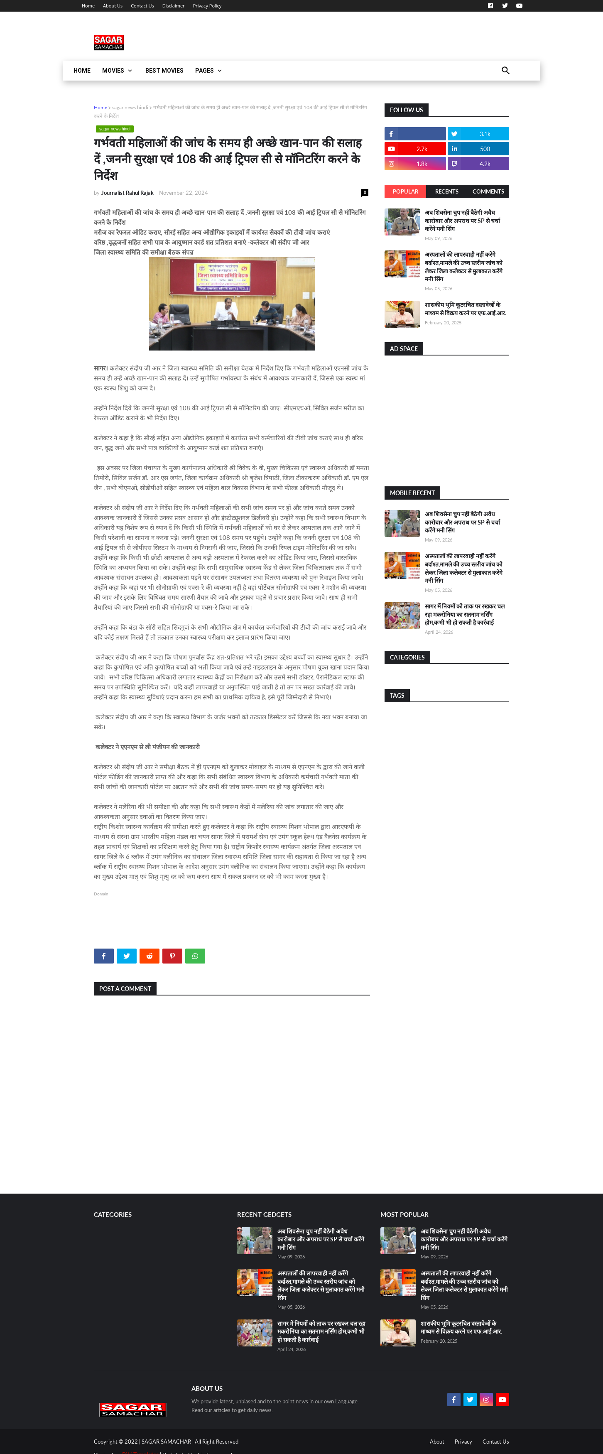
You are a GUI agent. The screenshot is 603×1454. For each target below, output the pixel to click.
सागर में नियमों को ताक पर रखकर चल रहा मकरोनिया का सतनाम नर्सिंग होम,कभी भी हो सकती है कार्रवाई (465, 614)
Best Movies (164, 70)
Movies (113, 70)
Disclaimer (173, 5)
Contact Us (142, 5)
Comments (488, 191)
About (437, 1441)
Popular (405, 191)
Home (88, 5)
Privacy (463, 1441)
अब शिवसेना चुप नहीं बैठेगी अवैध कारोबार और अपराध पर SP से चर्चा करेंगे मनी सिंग (462, 220)
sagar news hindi (130, 107)
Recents (446, 191)
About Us (113, 5)
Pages (204, 70)
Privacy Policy (207, 5)
